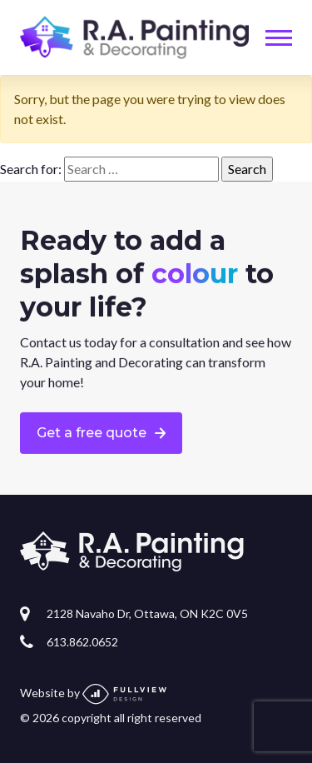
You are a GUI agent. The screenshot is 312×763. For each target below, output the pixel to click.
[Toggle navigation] (278, 38)
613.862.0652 (82, 642)
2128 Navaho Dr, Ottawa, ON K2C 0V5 (147, 613)
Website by (93, 693)
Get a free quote (91, 433)
